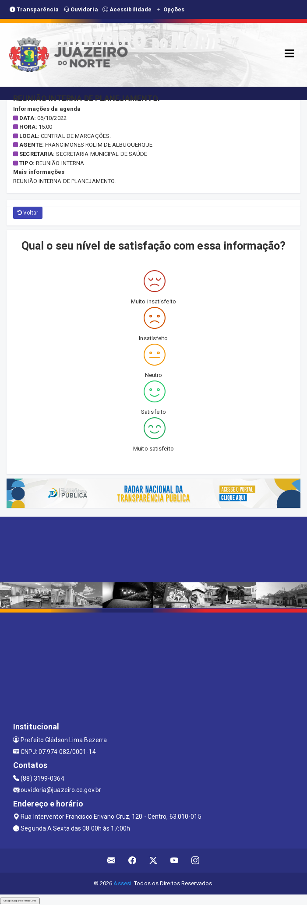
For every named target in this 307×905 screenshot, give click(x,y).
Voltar (28, 213)
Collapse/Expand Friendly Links (20, 900)
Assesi (122, 883)
